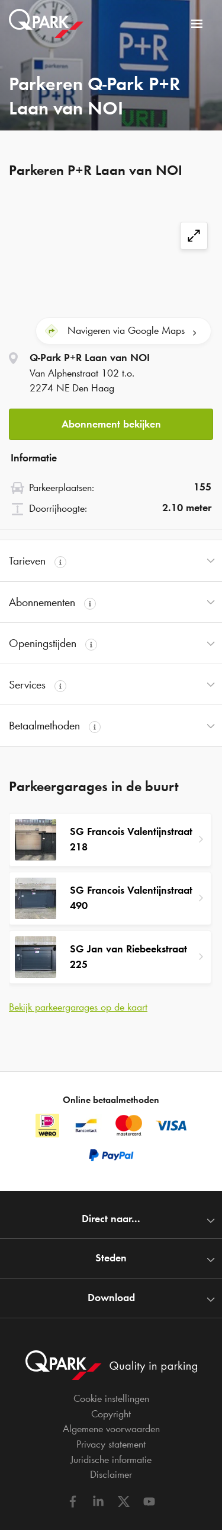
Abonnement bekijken (111, 424)
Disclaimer (111, 1474)
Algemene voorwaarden (111, 1428)
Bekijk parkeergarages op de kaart (78, 1006)
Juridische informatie (111, 1459)
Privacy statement (111, 1444)
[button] (111, 420)
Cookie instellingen (111, 1398)
